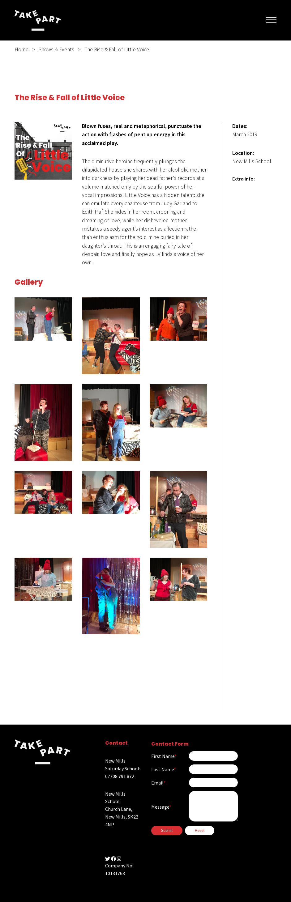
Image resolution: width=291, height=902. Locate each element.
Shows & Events (56, 49)
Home (21, 49)
